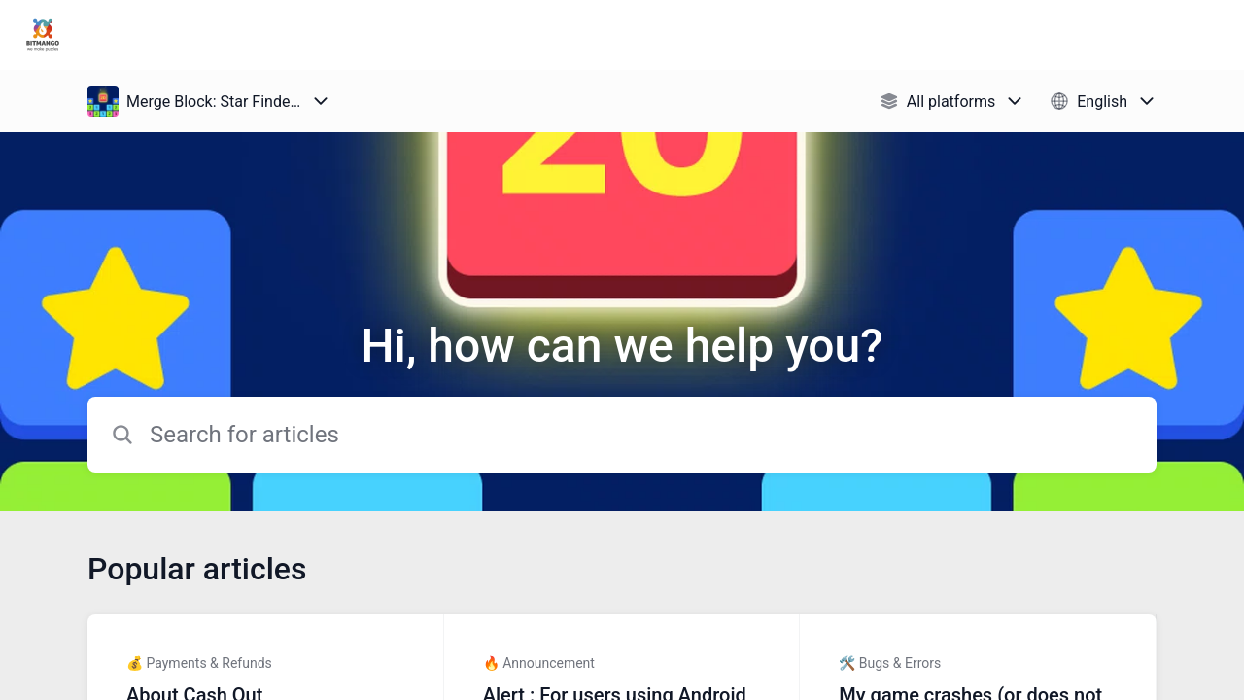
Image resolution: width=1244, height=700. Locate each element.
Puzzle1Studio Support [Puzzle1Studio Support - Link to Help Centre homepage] (202, 35)
